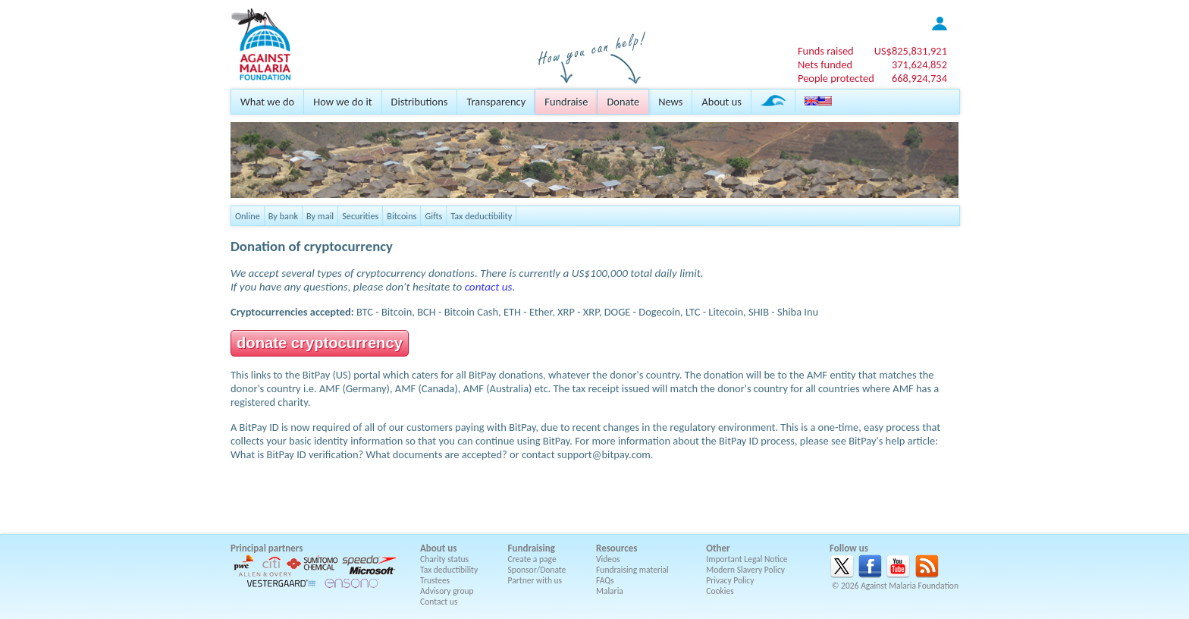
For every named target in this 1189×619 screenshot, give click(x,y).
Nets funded (825, 64)
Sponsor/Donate (537, 569)
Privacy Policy (730, 580)
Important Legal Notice (746, 559)
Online (247, 216)
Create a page (532, 559)
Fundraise (566, 101)
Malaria (609, 591)
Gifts (433, 216)
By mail (320, 216)
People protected (836, 78)
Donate (623, 101)
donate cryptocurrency (320, 343)
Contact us (438, 601)
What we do (267, 101)
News (670, 101)
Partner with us (535, 580)
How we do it (342, 101)
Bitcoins (401, 216)
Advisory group (447, 591)
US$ (910, 51)
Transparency (495, 101)
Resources (616, 548)
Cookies (720, 591)
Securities (360, 216)
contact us (489, 287)
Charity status (444, 559)
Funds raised (826, 51)
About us (721, 101)
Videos (608, 559)
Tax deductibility (481, 216)
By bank (283, 216)
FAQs (605, 580)
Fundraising (531, 548)
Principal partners (267, 548)
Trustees (435, 580)
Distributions (419, 101)
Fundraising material (632, 569)
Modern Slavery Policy (745, 569)
